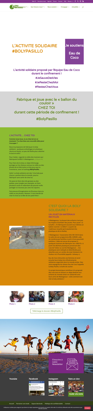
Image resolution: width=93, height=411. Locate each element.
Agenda (49, 1)
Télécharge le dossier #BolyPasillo (46, 311)
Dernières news (42, 1)
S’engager (64, 7)
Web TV (34, 1)
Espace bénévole (37, 403)
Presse (55, 1)
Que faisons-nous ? (37, 7)
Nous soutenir (52, 7)
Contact (60, 1)
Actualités (75, 7)
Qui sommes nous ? (20, 7)
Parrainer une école (22, 403)
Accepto (87, 408)
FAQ (65, 1)
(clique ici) (39, 159)
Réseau (70, 1)
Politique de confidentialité (54, 403)
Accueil (11, 403)
